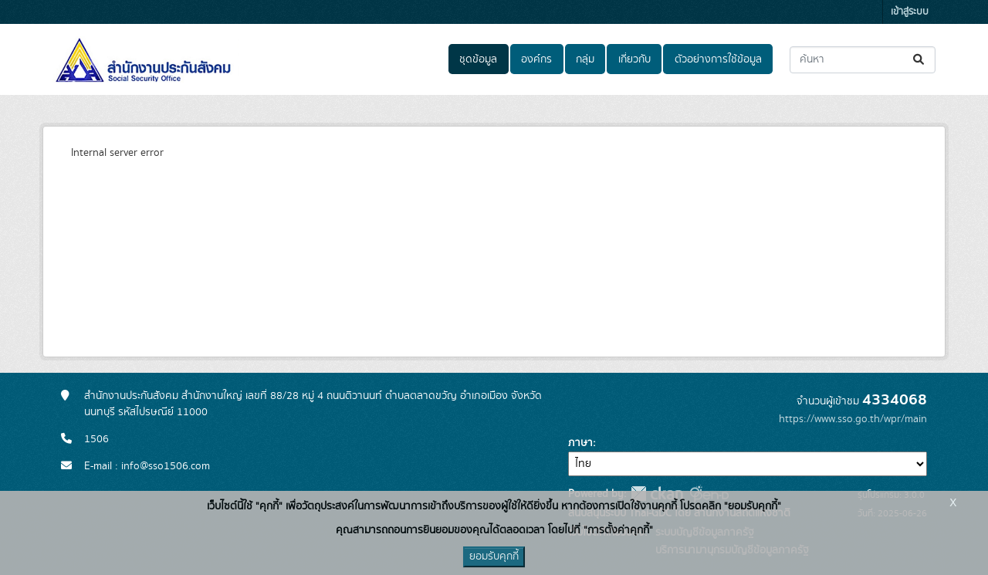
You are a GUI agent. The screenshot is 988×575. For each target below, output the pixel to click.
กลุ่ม (585, 59)
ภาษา (580, 443)
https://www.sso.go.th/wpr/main (853, 419)
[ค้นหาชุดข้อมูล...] (863, 59)
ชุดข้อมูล (478, 59)
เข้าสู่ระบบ (910, 12)
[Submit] (919, 59)
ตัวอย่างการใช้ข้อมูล (718, 59)
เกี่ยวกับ (634, 59)
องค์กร (536, 59)
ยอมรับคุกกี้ (494, 556)
